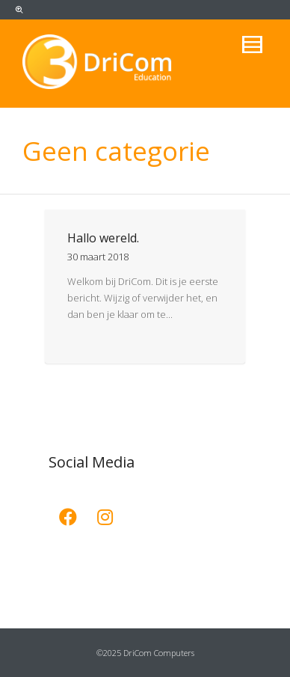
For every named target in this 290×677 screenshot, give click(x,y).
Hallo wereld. (103, 238)
